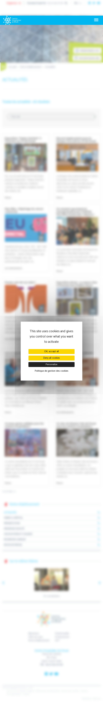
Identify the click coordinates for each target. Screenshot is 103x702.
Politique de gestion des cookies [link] (51, 371)
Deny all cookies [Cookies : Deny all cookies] (51, 358)
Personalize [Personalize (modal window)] (51, 364)
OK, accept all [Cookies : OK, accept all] (51, 351)
